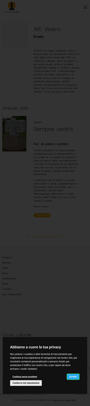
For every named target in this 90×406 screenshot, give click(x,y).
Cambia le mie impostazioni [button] (26, 383)
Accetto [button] (73, 376)
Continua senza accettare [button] (25, 376)
